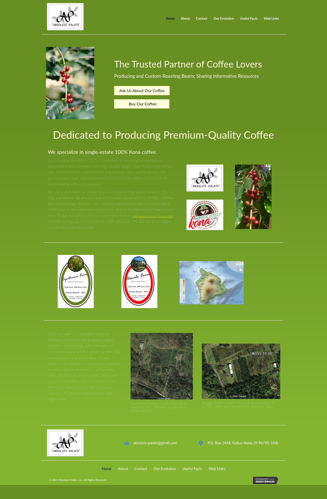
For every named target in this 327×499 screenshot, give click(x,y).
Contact (140, 473)
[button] (142, 92)
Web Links (216, 473)
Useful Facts (192, 473)
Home (107, 473)
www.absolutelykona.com (152, 220)
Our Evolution (165, 473)
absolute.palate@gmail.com (155, 447)
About (123, 473)
